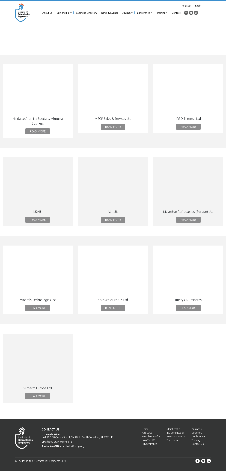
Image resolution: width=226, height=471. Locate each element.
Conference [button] (143, 12)
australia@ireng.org (73, 446)
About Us (47, 12)
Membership (173, 429)
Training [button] (161, 12)
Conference (198, 436)
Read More (38, 131)
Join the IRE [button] (63, 12)
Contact (176, 12)
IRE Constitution (176, 432)
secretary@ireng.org (60, 441)
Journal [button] (126, 12)
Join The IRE (148, 440)
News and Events (176, 436)
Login (198, 5)
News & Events (109, 12)
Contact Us (198, 443)
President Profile (151, 436)
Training (196, 440)
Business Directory (86, 12)
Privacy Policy (149, 443)
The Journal (173, 440)
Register (186, 5)
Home (145, 429)
